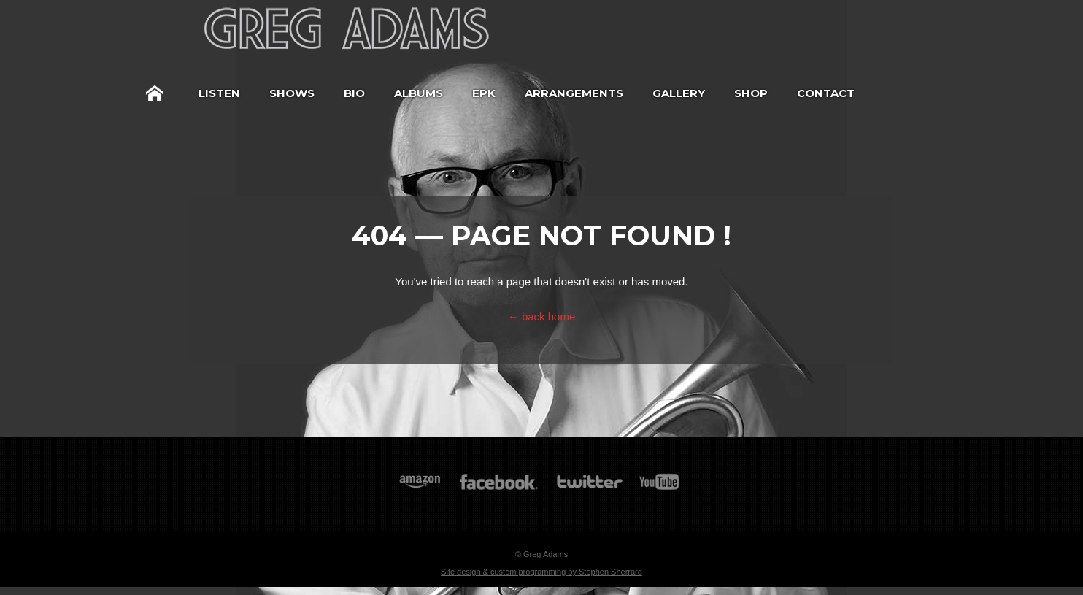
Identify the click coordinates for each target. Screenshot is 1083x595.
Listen (219, 93)
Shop (751, 93)
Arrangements (574, 93)
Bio (354, 93)
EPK (484, 93)
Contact (826, 93)
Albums (418, 93)
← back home (542, 316)
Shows (292, 93)
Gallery (678, 93)
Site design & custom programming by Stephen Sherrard (541, 571)
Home (155, 93)
